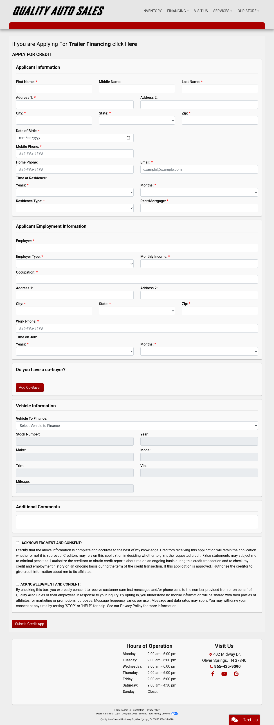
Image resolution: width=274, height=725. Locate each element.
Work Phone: (26, 321)
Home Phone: (27, 162)
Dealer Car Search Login (108, 713)
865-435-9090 (227, 666)
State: (103, 113)
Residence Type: (29, 201)
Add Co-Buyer (30, 387)
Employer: (24, 241)
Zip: (185, 113)
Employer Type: (28, 256)
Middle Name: (110, 82)
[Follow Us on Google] (235, 674)
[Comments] (137, 522)
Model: (145, 450)
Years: (21, 185)
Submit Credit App (29, 624)
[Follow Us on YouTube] (224, 674)
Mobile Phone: (27, 146)
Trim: (20, 466)
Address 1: (24, 97)
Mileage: (23, 481)
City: (19, 113)
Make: (21, 450)
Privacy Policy (131, 606)
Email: (145, 162)
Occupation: (25, 272)
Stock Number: (28, 434)
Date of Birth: (26, 131)
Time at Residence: (31, 178)
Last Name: (191, 82)
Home (118, 710)
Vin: (143, 466)
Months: (147, 185)
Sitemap (143, 713)
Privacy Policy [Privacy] (153, 710)
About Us (126, 710)
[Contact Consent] (17, 584)
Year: (144, 434)
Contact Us (138, 710)
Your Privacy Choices (163, 713)
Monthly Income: (153, 256)
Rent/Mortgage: (153, 201)
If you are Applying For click (74, 44)
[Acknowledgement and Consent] (17, 542)
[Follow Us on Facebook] (213, 674)
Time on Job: (26, 337)
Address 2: (148, 97)
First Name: (25, 82)
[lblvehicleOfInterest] (137, 425)
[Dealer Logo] (58, 11)
